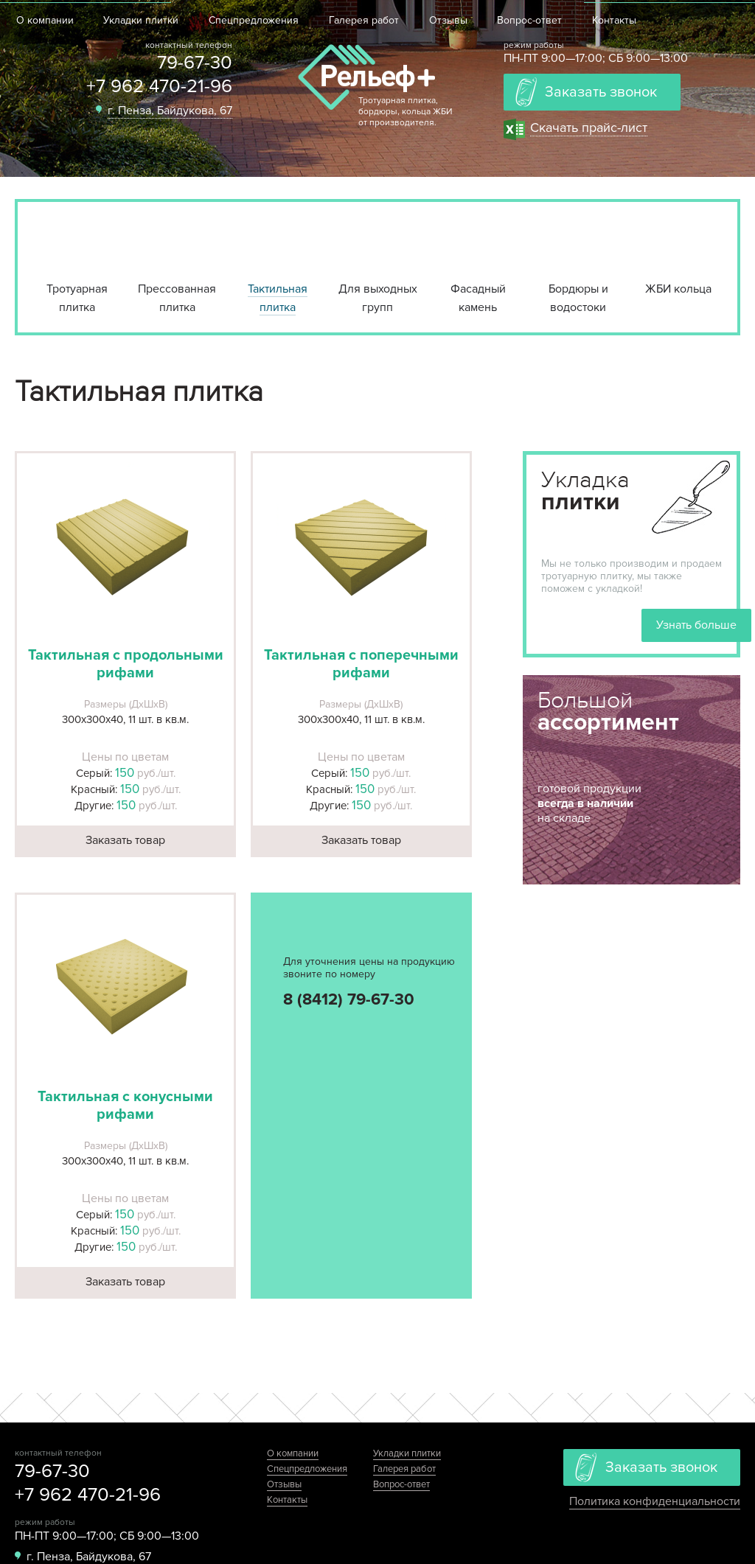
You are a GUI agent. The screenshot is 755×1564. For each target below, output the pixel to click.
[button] (125, 547)
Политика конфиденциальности (654, 1501)
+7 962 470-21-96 (159, 86)
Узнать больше (696, 625)
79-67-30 (194, 62)
